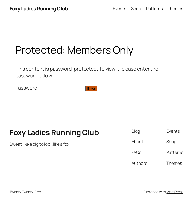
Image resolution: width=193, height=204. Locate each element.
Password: (50, 87)
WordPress (175, 191)
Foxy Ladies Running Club (39, 8)
